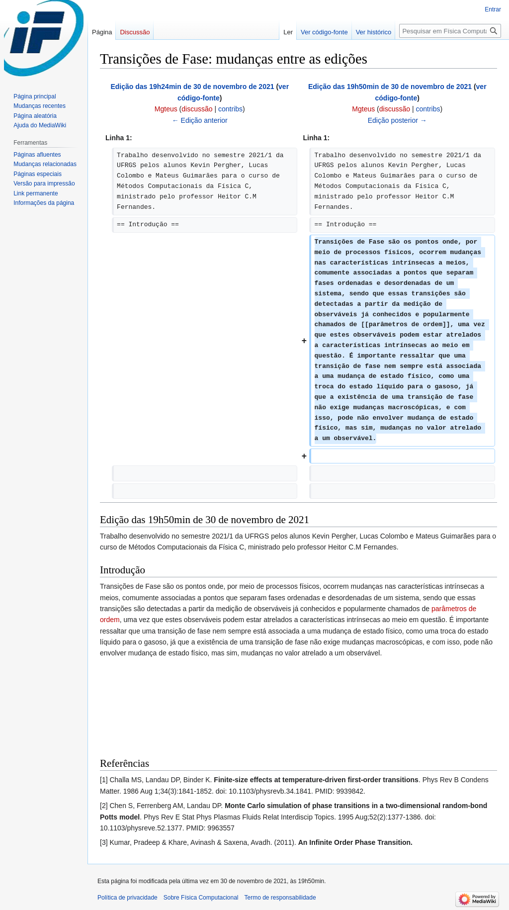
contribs (230, 109)
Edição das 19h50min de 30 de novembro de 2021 (390, 87)
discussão (196, 109)
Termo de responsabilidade (280, 897)
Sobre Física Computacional (201, 897)
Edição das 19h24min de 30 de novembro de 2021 (192, 87)
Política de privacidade (127, 897)
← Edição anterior (200, 120)
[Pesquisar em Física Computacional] (450, 31)
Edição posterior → (397, 120)
